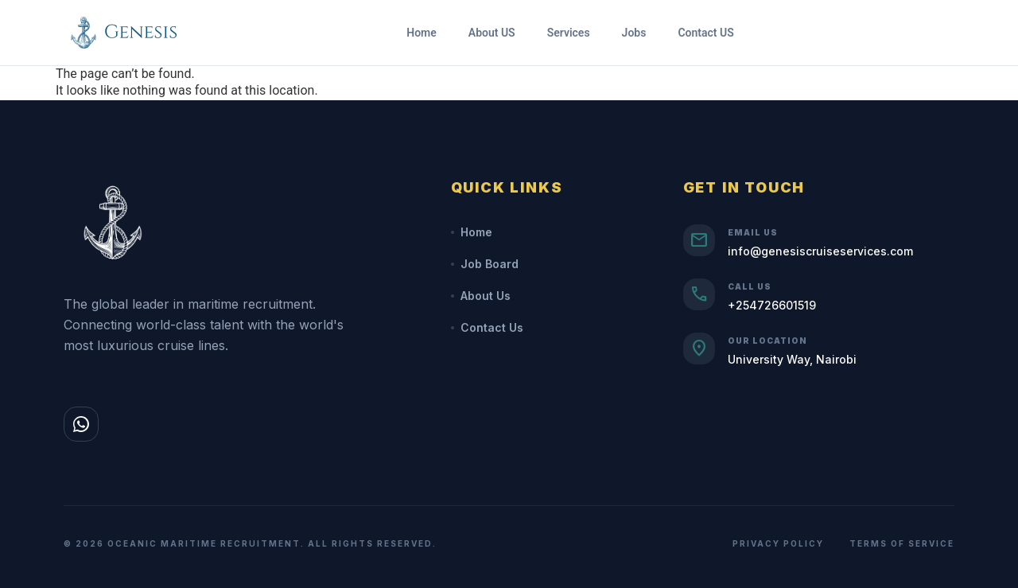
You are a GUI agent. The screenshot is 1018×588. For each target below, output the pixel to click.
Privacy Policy (778, 543)
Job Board (485, 264)
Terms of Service (901, 543)
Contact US (705, 32)
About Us (481, 295)
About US (491, 32)
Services (568, 32)
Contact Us (487, 327)
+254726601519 (772, 305)
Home (421, 32)
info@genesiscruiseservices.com (820, 251)
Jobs (634, 32)
